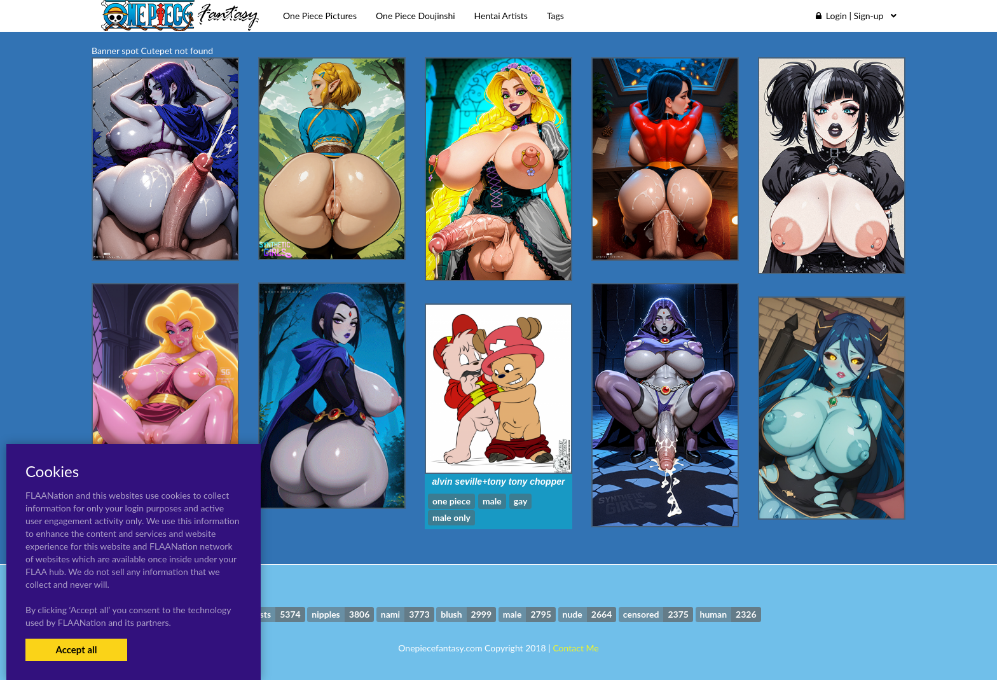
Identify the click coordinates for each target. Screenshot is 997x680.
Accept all (76, 649)
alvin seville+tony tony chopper (498, 481)
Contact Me (575, 647)
